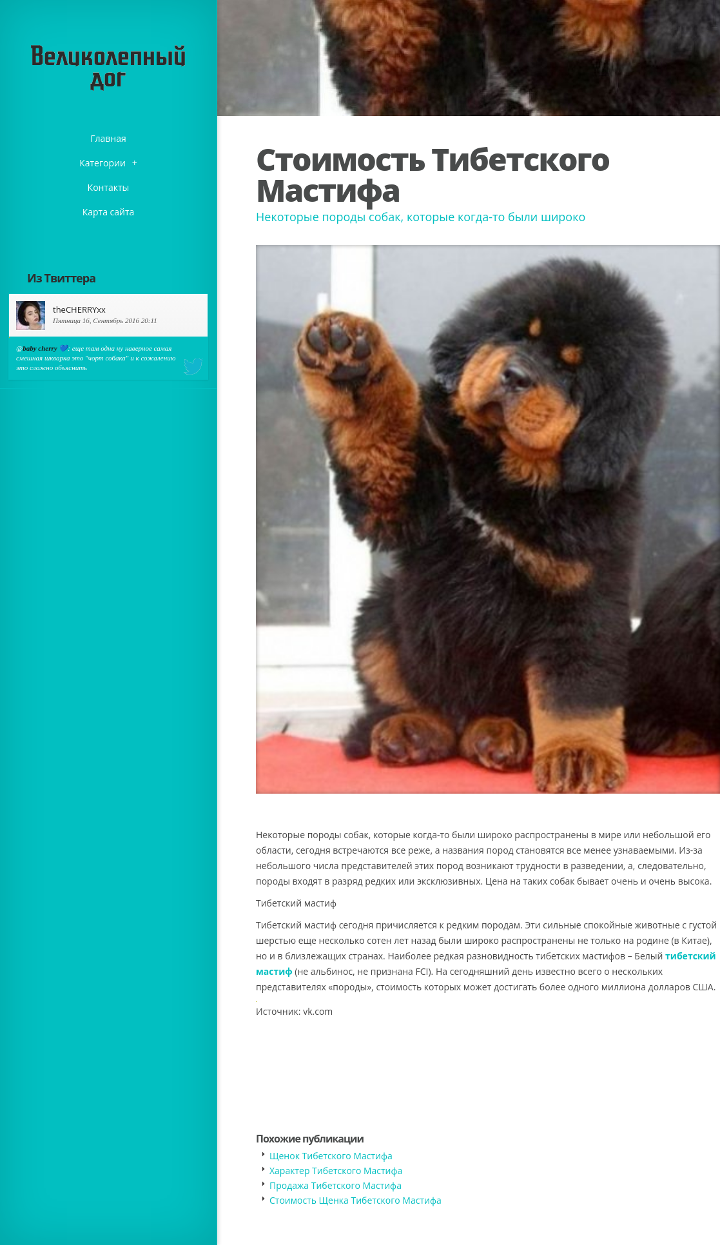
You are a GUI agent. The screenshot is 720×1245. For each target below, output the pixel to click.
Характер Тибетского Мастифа (335, 1170)
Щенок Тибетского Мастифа (331, 1156)
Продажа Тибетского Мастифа (335, 1185)
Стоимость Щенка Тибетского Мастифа (355, 1200)
